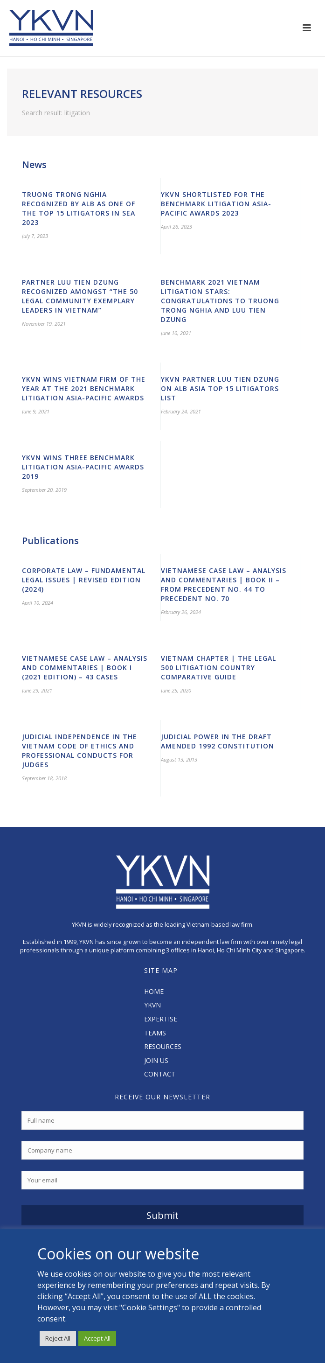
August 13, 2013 (179, 759)
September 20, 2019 (44, 489)
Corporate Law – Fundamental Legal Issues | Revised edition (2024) (83, 580)
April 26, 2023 (176, 226)
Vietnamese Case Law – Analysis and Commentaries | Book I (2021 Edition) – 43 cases (84, 667)
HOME (154, 991)
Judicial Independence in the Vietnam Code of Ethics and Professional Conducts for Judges (79, 750)
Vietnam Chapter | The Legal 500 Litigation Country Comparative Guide (218, 667)
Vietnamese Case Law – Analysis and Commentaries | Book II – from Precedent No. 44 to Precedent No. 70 (223, 584)
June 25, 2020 (176, 690)
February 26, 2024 (181, 611)
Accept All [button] (97, 1338)
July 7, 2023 (35, 235)
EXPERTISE (160, 1018)
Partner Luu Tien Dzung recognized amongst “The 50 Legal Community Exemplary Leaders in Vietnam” (80, 296)
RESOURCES (162, 1046)
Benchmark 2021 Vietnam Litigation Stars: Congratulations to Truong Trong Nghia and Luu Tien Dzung (220, 301)
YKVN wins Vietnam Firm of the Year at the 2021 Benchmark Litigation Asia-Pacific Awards (83, 388)
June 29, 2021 (37, 690)
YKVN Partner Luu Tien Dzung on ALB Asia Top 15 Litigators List (220, 388)
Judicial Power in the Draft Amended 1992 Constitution (217, 741)
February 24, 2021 (181, 411)
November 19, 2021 (44, 323)
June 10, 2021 (176, 332)
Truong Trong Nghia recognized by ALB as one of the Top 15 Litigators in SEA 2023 (78, 208)
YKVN (152, 1004)
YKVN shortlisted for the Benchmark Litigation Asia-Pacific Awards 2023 (216, 203)
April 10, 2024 (37, 602)
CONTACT (159, 1073)
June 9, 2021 (35, 411)
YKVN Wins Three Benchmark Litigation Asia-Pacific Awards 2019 (83, 467)
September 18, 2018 (44, 778)
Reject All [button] (57, 1338)
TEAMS (155, 1032)
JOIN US (156, 1060)
